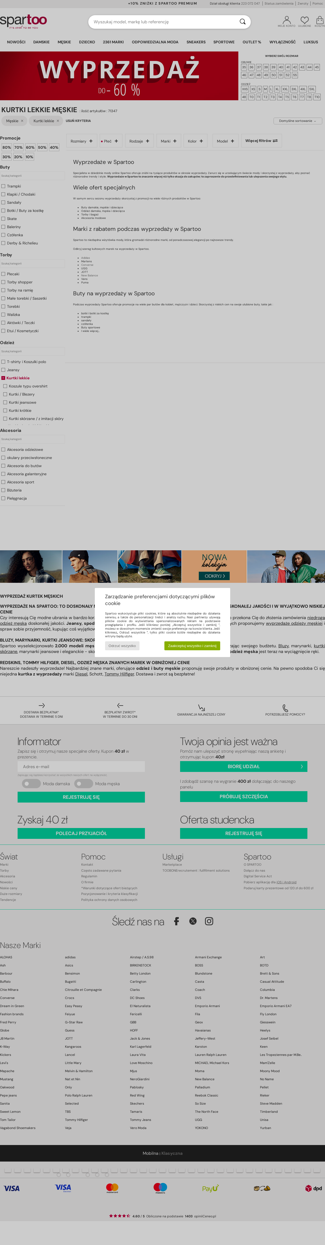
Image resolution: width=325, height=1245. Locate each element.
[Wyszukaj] (242, 22)
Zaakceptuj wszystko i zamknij (192, 646)
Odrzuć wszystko (122, 646)
